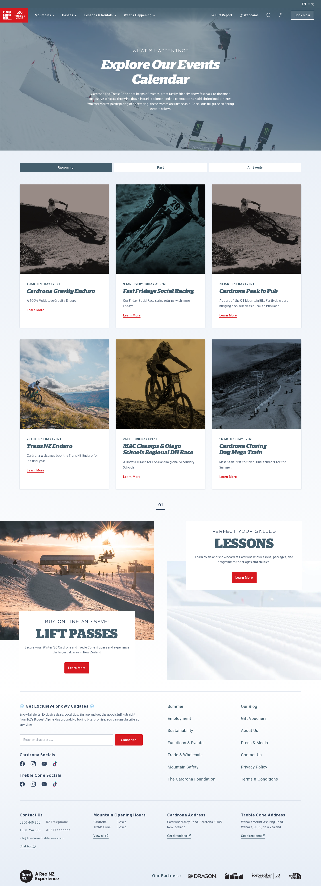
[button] (268, 15)
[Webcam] (249, 15)
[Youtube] (45, 764)
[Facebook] (24, 764)
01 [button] (160, 505)
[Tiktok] (56, 764)
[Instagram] (35, 764)
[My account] (281, 15)
